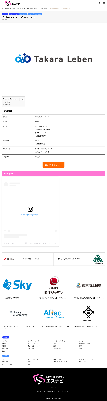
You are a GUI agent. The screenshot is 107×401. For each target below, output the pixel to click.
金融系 (30, 364)
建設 (55, 346)
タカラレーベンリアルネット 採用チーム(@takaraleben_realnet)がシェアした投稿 (31, 243)
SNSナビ (49, 398)
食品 (3, 351)
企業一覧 (45, 391)
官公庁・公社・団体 (84, 343)
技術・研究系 (38, 14)
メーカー (81, 341)
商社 (55, 343)
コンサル (4, 341)
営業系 (30, 14)
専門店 (4, 346)
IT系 (3, 359)
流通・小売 (31, 348)
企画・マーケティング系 (86, 359)
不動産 (5, 14)
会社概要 (7, 102)
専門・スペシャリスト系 (60, 362)
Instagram (7, 104)
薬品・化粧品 (57, 348)
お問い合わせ (64, 391)
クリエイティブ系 (33, 359)
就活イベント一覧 (54, 391)
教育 (80, 346)
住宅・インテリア (14, 14)
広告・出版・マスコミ (34, 346)
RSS (55, 387)
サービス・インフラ (33, 341)
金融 (80, 348)
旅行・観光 (5, 348)
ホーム (39, 391)
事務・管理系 (23, 14)
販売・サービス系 (7, 364)
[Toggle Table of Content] (20, 99)
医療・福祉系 (6, 362)
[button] (53, 165)
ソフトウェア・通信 (59, 341)
